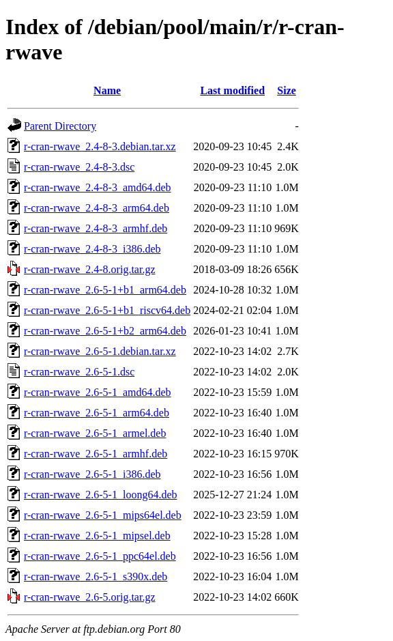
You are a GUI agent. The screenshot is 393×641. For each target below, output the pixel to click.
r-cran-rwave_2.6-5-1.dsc (79, 372)
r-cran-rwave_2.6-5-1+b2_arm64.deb (105, 331)
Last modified (232, 90)
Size (286, 90)
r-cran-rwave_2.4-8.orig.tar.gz (89, 269)
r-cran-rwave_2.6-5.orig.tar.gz (89, 597)
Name (107, 90)
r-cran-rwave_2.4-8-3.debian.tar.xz (100, 146)
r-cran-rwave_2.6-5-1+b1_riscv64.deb (107, 310)
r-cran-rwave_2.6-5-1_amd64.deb (97, 392)
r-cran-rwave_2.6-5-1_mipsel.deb (97, 535)
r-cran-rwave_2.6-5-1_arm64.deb (96, 412)
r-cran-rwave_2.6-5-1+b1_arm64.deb (105, 290)
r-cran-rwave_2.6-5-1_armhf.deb (95, 453)
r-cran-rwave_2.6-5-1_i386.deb (92, 474)
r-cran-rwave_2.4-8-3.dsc (79, 167)
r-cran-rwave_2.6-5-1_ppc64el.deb (100, 556)
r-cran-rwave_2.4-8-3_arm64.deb (96, 208)
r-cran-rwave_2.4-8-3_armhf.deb (95, 228)
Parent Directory (60, 126)
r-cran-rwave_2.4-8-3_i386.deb (92, 249)
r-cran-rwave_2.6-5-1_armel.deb (95, 433)
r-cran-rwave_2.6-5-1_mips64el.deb (102, 515)
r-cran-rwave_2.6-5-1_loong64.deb (100, 494)
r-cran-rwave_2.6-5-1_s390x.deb (95, 576)
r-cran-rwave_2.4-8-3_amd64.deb (97, 187)
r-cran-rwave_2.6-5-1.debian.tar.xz (100, 351)
